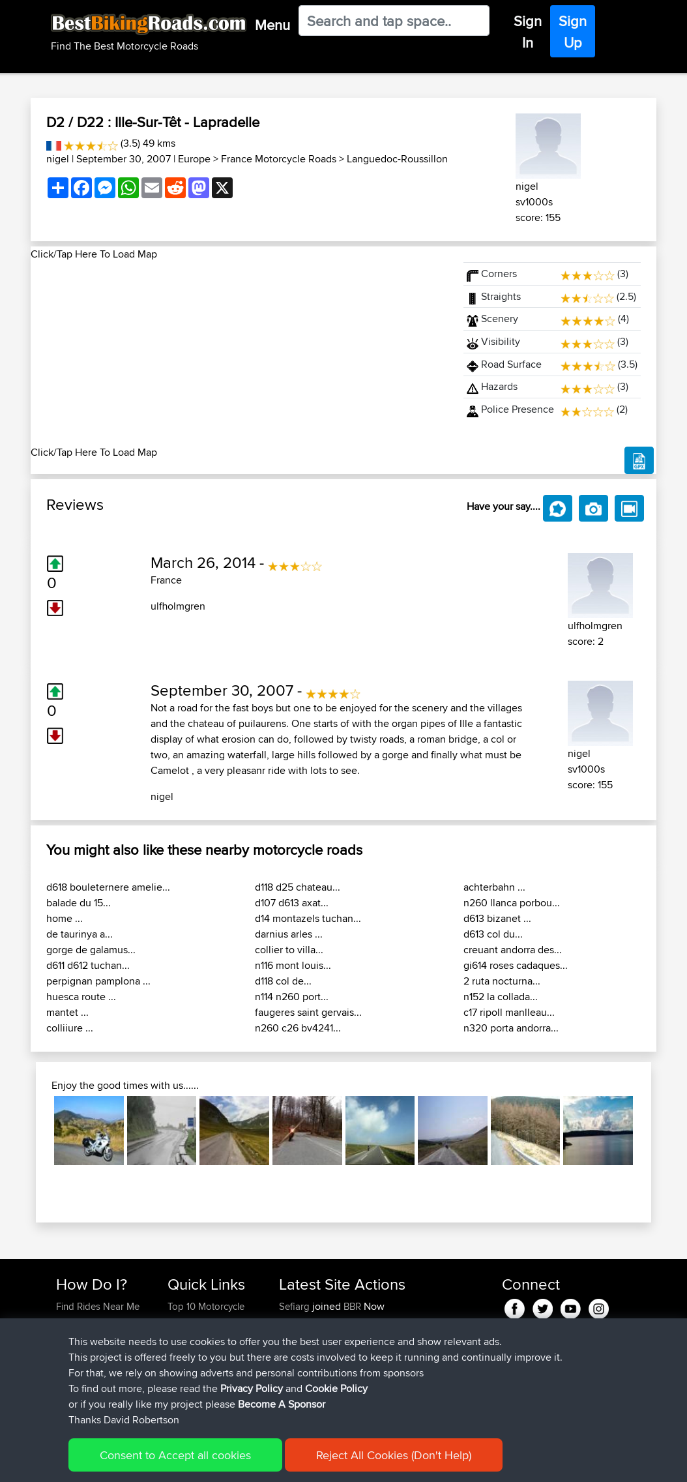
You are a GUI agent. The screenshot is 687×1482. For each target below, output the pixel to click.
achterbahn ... (494, 887)
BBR (352, 1306)
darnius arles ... (289, 933)
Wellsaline (301, 1337)
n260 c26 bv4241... (298, 1027)
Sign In (528, 31)
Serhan (295, 1400)
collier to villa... (289, 949)
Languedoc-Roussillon (397, 158)
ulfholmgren (178, 606)
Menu (272, 24)
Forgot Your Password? (81, 1361)
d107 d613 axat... (292, 902)
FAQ (65, 1400)
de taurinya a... (79, 933)
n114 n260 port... (292, 996)
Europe (194, 158)
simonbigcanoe (313, 1353)
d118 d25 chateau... (297, 887)
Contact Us (191, 1384)
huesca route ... (81, 996)
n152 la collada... (500, 996)
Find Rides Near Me (97, 1306)
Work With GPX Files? (101, 1337)
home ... (64, 918)
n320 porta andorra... (511, 1027)
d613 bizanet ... (497, 918)
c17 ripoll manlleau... (509, 1012)
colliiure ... (69, 1027)
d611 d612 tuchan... (88, 965)
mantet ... (67, 1012)
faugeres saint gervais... (308, 1012)
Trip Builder (192, 1353)
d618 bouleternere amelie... (108, 887)
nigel (57, 158)
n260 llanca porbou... (511, 902)
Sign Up (573, 31)
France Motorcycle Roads (278, 158)
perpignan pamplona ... (98, 980)
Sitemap (177, 1463)
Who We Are (194, 1369)
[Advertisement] (239, 353)
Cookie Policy (296, 1463)
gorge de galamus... (91, 949)
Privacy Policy (230, 1463)
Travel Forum (195, 1337)
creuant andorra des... (512, 949)
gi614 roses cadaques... (515, 965)
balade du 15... (78, 902)
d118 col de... (283, 980)
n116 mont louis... (293, 965)
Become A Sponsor (97, 1384)
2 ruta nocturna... (501, 980)
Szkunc (295, 1322)
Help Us (185, 1400)
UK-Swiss (415, 1353)
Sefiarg (295, 1306)
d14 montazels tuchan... (308, 918)
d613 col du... (493, 933)
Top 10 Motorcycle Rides (206, 1314)
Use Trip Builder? (92, 1322)
